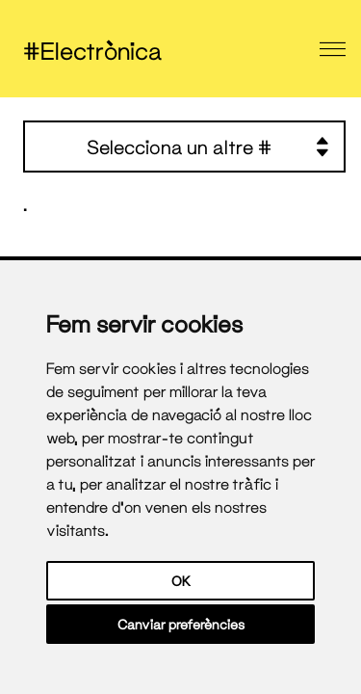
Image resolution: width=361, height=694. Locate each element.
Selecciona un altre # (208, 146)
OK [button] (181, 581)
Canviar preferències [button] (181, 624)
